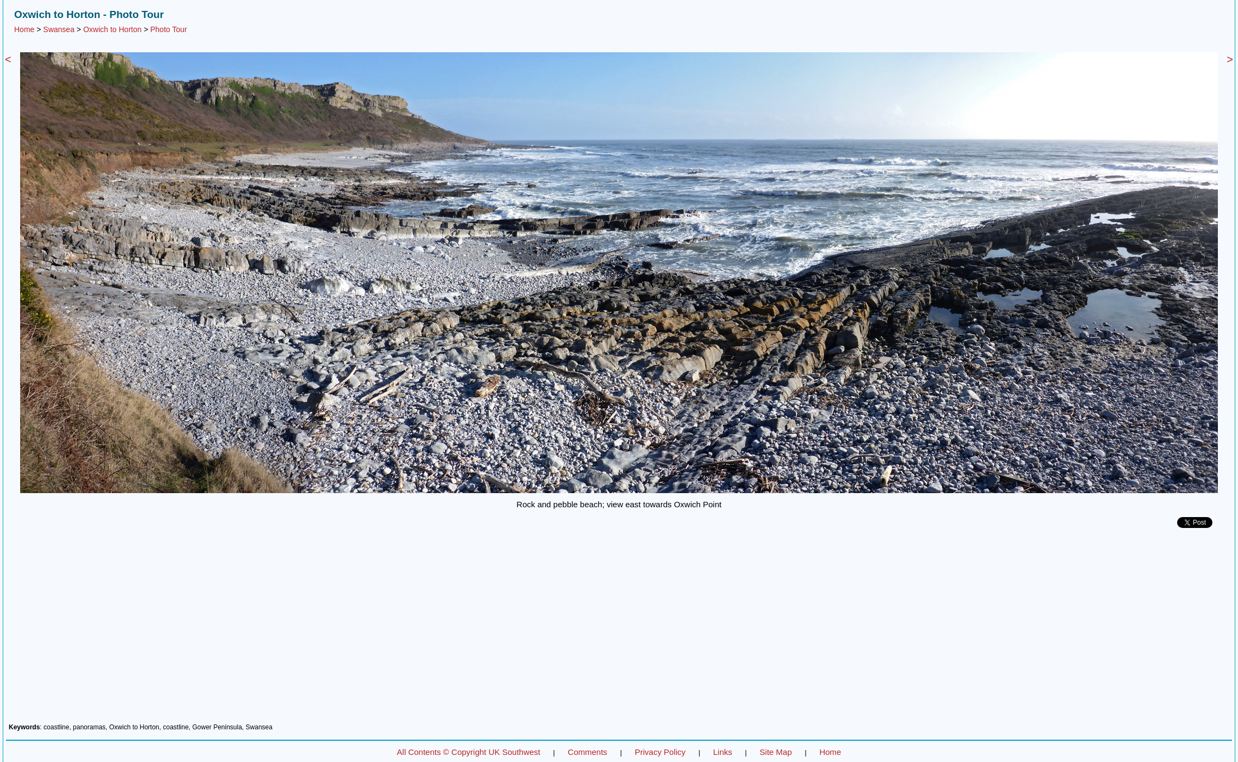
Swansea (59, 29)
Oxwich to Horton (112, 29)
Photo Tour (168, 29)
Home (24, 29)
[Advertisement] (619, 630)
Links (722, 752)
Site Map (776, 752)
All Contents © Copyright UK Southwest (469, 752)
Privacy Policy (660, 752)
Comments (588, 752)
